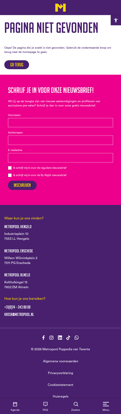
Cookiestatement (60, 385)
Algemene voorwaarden (60, 361)
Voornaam (14, 115)
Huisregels (60, 396)
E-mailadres (15, 150)
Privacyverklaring (60, 373)
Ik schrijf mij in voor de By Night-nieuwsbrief (40, 175)
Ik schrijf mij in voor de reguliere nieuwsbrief (40, 167)
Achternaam (15, 132)
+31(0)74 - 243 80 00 (17, 307)
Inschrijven (22, 185)
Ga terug (16, 64)
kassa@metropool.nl (19, 314)
